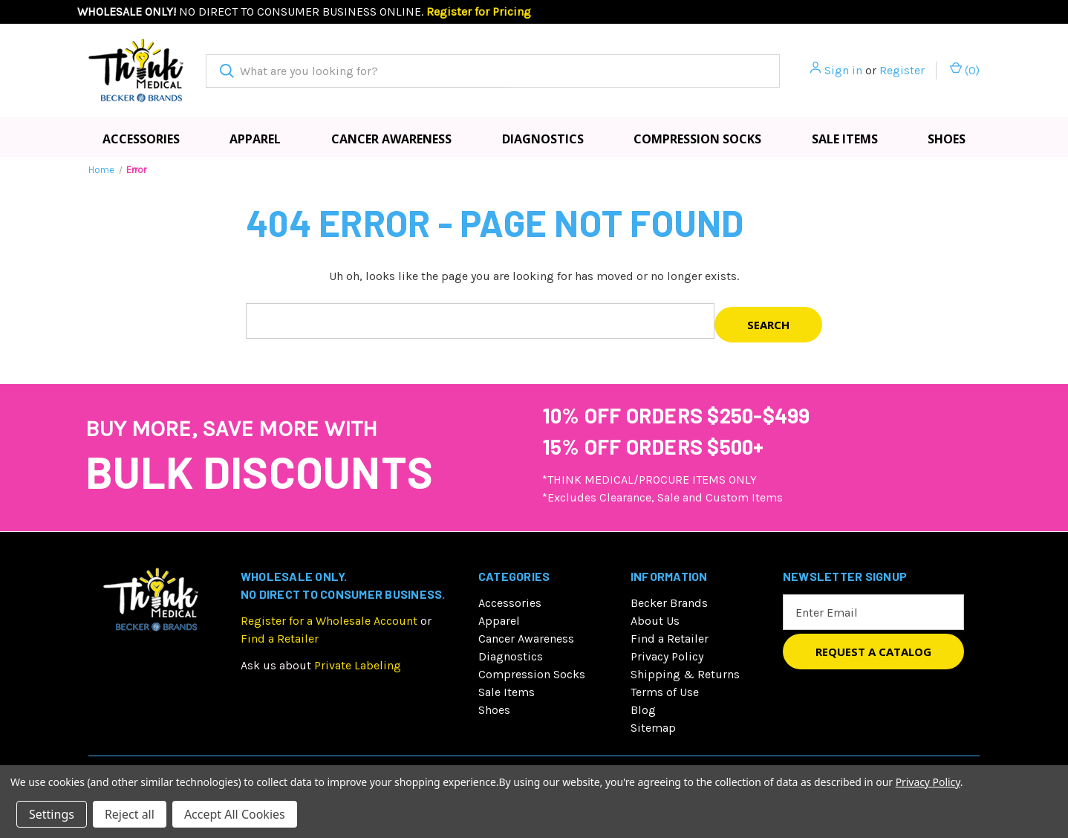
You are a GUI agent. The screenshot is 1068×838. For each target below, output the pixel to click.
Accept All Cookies (234, 814)
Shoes (947, 139)
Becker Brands (669, 603)
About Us (655, 621)
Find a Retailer (280, 638)
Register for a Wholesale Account (329, 621)
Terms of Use (665, 692)
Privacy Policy (667, 656)
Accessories (141, 139)
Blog (643, 710)
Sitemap (653, 728)
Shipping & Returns (685, 674)
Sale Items (845, 139)
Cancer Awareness (391, 139)
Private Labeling (357, 665)
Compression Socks (697, 139)
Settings (51, 814)
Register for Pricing (478, 11)
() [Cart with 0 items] (965, 69)
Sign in (843, 70)
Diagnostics (543, 139)
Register (902, 70)
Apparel (255, 139)
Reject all (129, 814)
